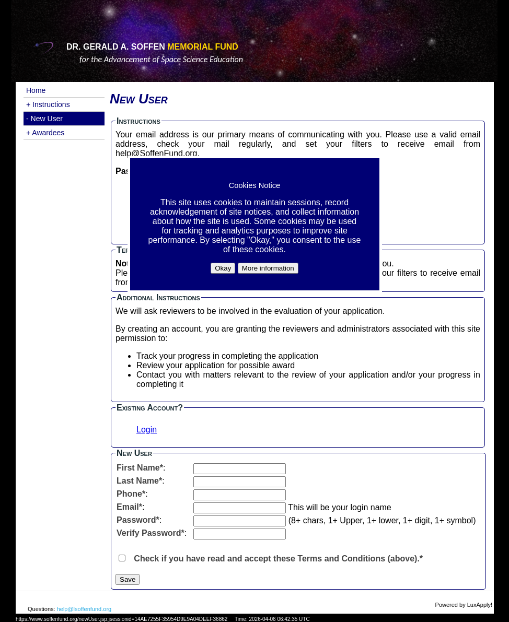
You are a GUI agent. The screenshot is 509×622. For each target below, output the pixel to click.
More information (268, 268)
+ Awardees (45, 132)
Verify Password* (150, 533)
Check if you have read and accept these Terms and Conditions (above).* (278, 558)
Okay (223, 268)
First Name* (140, 467)
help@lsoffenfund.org (84, 609)
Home (35, 90)
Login (146, 429)
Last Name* (139, 480)
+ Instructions (48, 104)
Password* (138, 519)
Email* (129, 506)
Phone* (131, 493)
